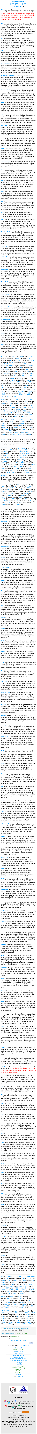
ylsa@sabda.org (27, 1425)
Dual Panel (18, 1376)
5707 (25, 452)
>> (25, 6)
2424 (12, 356)
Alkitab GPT (16, 1338)
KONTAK (10, 1412)
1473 (5, 501)
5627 (23, 448)
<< (12, 6)
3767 (9, 1277)
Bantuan (18, 1374)
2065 (28, 358)
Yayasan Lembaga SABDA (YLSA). (18, 1417)
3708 (3, 504)
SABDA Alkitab (11, 1406)
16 (21, 6)
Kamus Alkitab (18, 1352)
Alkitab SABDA (15, 1336)
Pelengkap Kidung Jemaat (18, 1360)
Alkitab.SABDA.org (18, 1366)
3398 (20, 497)
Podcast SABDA (25, 1406)
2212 (3, 364)
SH (21, 1345)
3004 (20, 490)
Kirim (21, 1330)
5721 (28, 453)
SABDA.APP (19, 1369)
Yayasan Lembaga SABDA (24, 1401)
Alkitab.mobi (18, 1362)
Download (18, 1348)
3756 (26, 369)
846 (11, 360)
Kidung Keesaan (18, 1355)
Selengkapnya (24, 1403)
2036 (32, 360)
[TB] (16, 4)
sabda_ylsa (8, 1401)
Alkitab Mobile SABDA (18, 1)
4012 (3, 366)
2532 (20, 360)
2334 (8, 371)
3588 (10, 450)
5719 (24, 459)
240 (25, 364)
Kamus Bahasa (18, 1353)
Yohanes (16, 6)
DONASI (25, 1412)
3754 (31, 356)
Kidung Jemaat (18, 1357)
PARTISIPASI (17, 1412)
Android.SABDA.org (18, 1368)
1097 (21, 356)
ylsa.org (16, 1426)
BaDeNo (18, 1371)
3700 (15, 375)
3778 (30, 491)
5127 (10, 366)
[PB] (24, 4)
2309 (17, 358)
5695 (13, 472)
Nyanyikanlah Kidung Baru (18, 1358)
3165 (16, 371)
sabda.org (23, 1426)
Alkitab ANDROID (18, 1349)
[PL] (21, 4)
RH (24, 1345)
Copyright (18, 1364)
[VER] (12, 4)
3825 (6, 373)
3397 (6, 369)
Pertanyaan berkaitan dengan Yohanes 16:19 (18, 1328)
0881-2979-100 (12, 1425)
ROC (27, 1345)
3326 (30, 375)
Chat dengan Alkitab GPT (20, 1333)
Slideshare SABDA (19, 1408)
